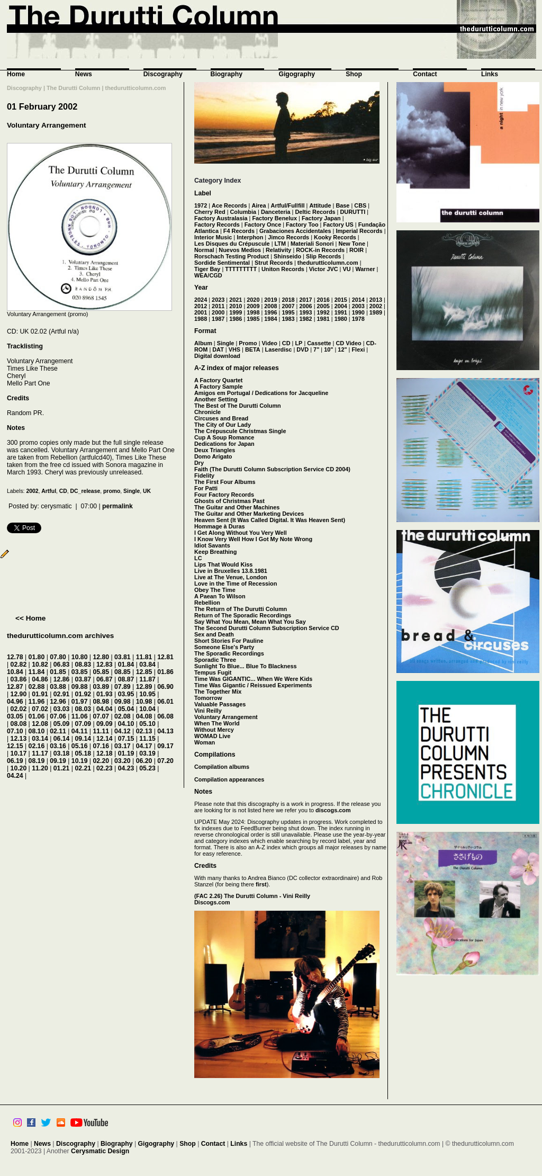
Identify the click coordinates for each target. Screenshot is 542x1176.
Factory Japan (321, 218)
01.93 (104, 694)
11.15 (147, 738)
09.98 (122, 701)
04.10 (126, 724)
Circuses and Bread (221, 418)
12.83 (104, 664)
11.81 (144, 657)
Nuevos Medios (240, 250)
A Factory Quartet (218, 380)
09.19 (58, 761)
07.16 (101, 746)
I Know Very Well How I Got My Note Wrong (253, 539)
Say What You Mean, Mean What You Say (250, 621)
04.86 (40, 679)
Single (131, 491)
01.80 (37, 657)
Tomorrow (208, 698)
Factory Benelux (274, 218)
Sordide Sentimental (222, 262)
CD (63, 491)
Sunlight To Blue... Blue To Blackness (245, 666)
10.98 (144, 701)
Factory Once (263, 224)
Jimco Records (288, 237)
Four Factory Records (224, 494)
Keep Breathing (215, 552)
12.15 (15, 746)
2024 (200, 300)
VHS (234, 349)
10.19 (79, 761)
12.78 (15, 657)
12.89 (144, 686)
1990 (358, 312)
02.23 (104, 768)
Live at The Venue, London (230, 577)
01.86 (165, 672)
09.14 (83, 738)
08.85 (122, 672)
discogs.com (332, 810)
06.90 (165, 686)
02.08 (122, 716)
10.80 (79, 657)
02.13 (144, 731)
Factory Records (217, 224)
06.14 (61, 738)
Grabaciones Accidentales (295, 231)
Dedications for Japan (224, 444)
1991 (341, 312)
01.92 (83, 694)
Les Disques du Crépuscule (232, 243)
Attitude (320, 205)
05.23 (147, 768)
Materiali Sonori (312, 243)
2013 (375, 300)
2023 (218, 300)
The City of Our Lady (222, 424)
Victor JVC (323, 269)
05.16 (79, 746)
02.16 (37, 746)
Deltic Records (315, 212)
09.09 (104, 724)
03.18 (61, 753)
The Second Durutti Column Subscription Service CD (266, 628)
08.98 (101, 701)
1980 (341, 319)
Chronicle (207, 412)
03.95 (126, 694)
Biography (227, 74)
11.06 (79, 716)
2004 (341, 306)
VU (346, 269)
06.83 (61, 664)
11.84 (37, 672)
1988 (200, 319)
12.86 (61, 679)
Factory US (338, 224)
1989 (375, 312)
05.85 (101, 672)
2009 (253, 306)
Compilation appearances (229, 779)
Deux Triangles (214, 450)
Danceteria (276, 212)
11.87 (147, 679)
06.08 (165, 716)
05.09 (61, 724)
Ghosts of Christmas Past (229, 501)
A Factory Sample (218, 386)
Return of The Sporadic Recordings (242, 615)
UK (147, 491)
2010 (235, 306)
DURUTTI (352, 212)
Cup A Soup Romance (224, 437)
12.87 (15, 686)
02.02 (19, 709)
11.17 (40, 753)
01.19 (126, 753)
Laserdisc (278, 349)
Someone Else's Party (224, 647)
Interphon (250, 237)
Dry (199, 463)
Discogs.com (212, 902)
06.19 (15, 761)
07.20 (165, 761)
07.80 (58, 657)
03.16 (58, 746)
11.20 (40, 768)
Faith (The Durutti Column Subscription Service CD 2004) (272, 469)
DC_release (85, 491)
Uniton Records (282, 269)
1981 (323, 319)
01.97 (79, 701)
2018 (288, 300)
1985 (253, 319)
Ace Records (229, 205)
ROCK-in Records (320, 250)
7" (316, 349)
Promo (248, 343)
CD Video (348, 343)
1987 (218, 319)
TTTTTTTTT (241, 269)
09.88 (79, 686)
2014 (358, 300)
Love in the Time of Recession (235, 583)
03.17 (122, 746)
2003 (358, 306)
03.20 (122, 761)
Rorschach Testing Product (231, 256)
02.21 (83, 768)
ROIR (356, 250)
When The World (217, 723)
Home (16, 74)
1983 (288, 319)
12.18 (104, 753)
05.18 (83, 753)
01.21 (61, 768)
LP (298, 343)
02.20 (101, 761)
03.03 (61, 709)
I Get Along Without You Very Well (240, 532)
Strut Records (274, 262)
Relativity (278, 250)
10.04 (147, 709)
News (83, 74)
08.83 (83, 664)
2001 (200, 312)
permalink (117, 506)
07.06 (58, 716)
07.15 (126, 738)
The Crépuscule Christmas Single (240, 431)
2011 (218, 306)
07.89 (122, 686)
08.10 (37, 731)
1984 (270, 319)
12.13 (19, 738)
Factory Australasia (221, 218)
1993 (305, 312)
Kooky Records (335, 237)
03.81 (122, 657)
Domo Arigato (213, 456)
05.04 (126, 709)
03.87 (83, 679)
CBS (360, 205)
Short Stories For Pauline (229, 641)
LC (198, 558)
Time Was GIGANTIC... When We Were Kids (253, 679)
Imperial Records (359, 231)
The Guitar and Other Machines (236, 507)
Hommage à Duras (219, 526)
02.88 (37, 686)
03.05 (15, 716)
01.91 (40, 694)
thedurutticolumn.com (327, 262)
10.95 (147, 694)
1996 (270, 312)
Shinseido (287, 256)
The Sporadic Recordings (229, 653)
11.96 (37, 701)
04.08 (144, 716)
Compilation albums (221, 767)
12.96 (58, 701)
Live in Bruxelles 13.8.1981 (230, 571)
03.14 (40, 738)
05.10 (147, 724)
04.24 (15, 775)
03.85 (79, 672)
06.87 (104, 679)
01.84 (126, 664)
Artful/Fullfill (288, 205)
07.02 (40, 709)
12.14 (104, 738)
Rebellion (207, 602)
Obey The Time (215, 590)
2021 (235, 300)
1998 (253, 312)
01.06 (37, 716)
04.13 (165, 731)
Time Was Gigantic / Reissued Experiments (253, 685)
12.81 (165, 657)
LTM (280, 243)
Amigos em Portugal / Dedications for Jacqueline (261, 393)
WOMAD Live (212, 736)
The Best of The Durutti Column (237, 405)
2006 (305, 306)
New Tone (351, 243)
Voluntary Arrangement (46, 125)
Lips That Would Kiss (223, 564)
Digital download (217, 356)
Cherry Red (209, 212)
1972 (200, 205)
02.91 (61, 694)
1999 (235, 312)
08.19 (37, 761)
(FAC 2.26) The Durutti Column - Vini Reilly (252, 896)
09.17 (165, 746)
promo (111, 491)
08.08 (19, 724)
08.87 (126, 679)
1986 (235, 319)
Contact (425, 74)
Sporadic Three (215, 660)
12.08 (40, 724)
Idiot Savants (212, 545)
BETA (252, 349)
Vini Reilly (208, 710)
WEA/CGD (208, 275)
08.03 (83, 709)
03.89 (101, 686)
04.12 (122, 731)
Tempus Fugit (212, 672)
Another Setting (216, 399)
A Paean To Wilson (220, 596)
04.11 (79, 731)
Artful (48, 491)
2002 (32, 491)
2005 (323, 306)
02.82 (19, 664)
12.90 (19, 694)
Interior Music (213, 237)
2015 (341, 300)
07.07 (101, 716)
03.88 (58, 686)
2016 (323, 300)
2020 (253, 300)
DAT (218, 349)
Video (269, 343)
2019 (270, 300)
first (261, 884)
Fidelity (204, 475)
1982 (305, 319)
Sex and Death (214, 634)
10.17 (19, 753)
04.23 (126, 768)
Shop (354, 74)
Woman (204, 742)
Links (489, 74)
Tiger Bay (207, 269)
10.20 (19, 768)
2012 (200, 306)
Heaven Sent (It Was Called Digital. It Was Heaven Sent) (269, 520)
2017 (305, 300)
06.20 (144, 761)
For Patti (206, 488)
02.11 (58, 731)
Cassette (319, 343)
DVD (302, 349)
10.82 (40, 664)
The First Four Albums (225, 482)
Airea (258, 205)
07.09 (83, 724)
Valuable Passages (220, 704)
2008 (270, 306)
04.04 (104, 709)
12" (342, 349)
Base (342, 205)
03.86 (19, 679)
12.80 (101, 657)
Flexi (358, 349)
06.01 (165, 701)
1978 (358, 319)
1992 (323, 312)
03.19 (147, 753)
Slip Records (323, 256)
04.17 (144, 746)
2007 (288, 306)
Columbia (243, 212)
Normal (204, 250)
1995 (288, 312)
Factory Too (302, 224)
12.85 (144, 672)
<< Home (30, 618)
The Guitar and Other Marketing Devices (249, 513)
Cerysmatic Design (100, 1151)
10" (328, 349)
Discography (163, 74)
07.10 (15, 731)
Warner (365, 269)
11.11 (101, 731)
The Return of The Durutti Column (240, 609)
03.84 (147, 664)
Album (203, 343)
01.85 (58, 672)
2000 (218, 312)
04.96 (15, 701)
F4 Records (239, 231)
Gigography (296, 74)
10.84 (15, 672)
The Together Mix (217, 691)
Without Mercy (214, 729)
